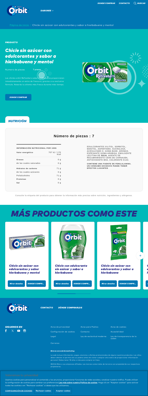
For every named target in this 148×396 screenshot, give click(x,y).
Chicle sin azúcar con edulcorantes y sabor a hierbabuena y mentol (73, 25)
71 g (59, 168)
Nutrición (17, 121)
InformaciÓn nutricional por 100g (36, 148)
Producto (11, 42)
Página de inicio (19, 25)
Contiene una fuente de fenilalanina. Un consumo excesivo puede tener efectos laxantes (109, 166)
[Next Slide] (140, 256)
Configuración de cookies (63, 332)
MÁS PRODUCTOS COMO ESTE (74, 213)
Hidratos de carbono (26, 168)
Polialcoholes (23, 175)
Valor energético (24, 152)
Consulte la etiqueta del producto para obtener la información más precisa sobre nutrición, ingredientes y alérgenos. (74, 195)
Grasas (20, 160)
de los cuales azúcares (28, 172)
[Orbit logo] (19, 308)
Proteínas (21, 179)
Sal (18, 183)
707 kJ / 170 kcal (55, 153)
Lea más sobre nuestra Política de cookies (78, 394)
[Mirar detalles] (16, 283)
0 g (59, 159)
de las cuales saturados (28, 163)
